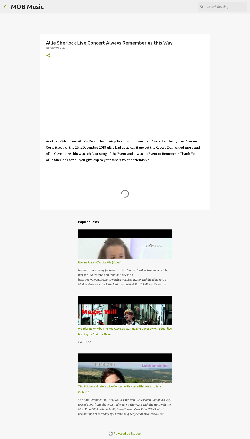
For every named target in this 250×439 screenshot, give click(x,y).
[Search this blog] (226, 7)
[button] (48, 55)
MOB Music (27, 6)
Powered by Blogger (125, 433)
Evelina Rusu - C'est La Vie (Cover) (99, 262)
